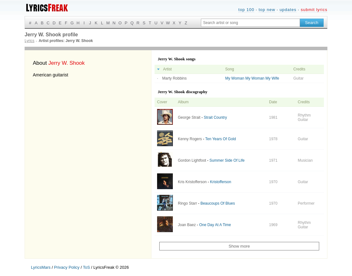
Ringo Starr (187, 203)
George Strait (189, 117)
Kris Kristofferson (192, 182)
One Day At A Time (215, 225)
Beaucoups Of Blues (217, 203)
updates (287, 9)
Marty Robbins (174, 78)
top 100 (246, 9)
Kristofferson (220, 182)
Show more (239, 246)
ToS (86, 267)
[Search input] (250, 23)
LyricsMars (40, 267)
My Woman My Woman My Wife (252, 78)
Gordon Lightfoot (192, 160)
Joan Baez (187, 225)
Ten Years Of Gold (220, 139)
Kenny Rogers (190, 139)
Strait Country (215, 117)
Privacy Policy (66, 267)
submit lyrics (314, 9)
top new (267, 9)
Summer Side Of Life (226, 160)
